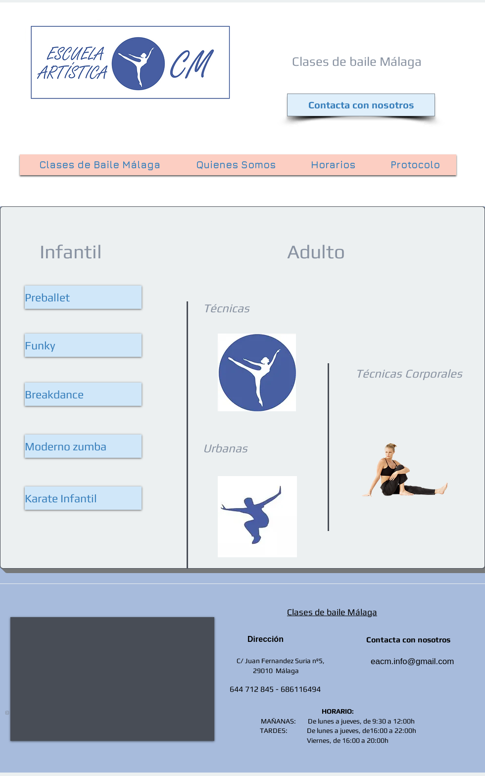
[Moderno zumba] (83, 446)
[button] (83, 498)
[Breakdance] (83, 394)
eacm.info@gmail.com (412, 661)
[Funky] (83, 345)
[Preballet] (83, 297)
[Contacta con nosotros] (361, 105)
